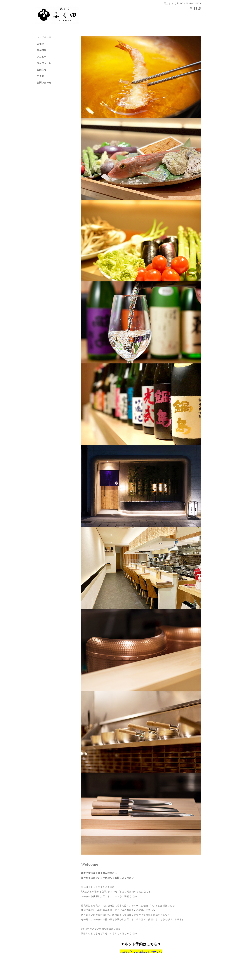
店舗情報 (41, 50)
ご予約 (40, 76)
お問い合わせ (44, 82)
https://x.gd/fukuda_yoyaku (141, 951)
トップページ (44, 37)
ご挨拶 (40, 44)
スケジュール (44, 63)
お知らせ (41, 69)
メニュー (41, 56)
